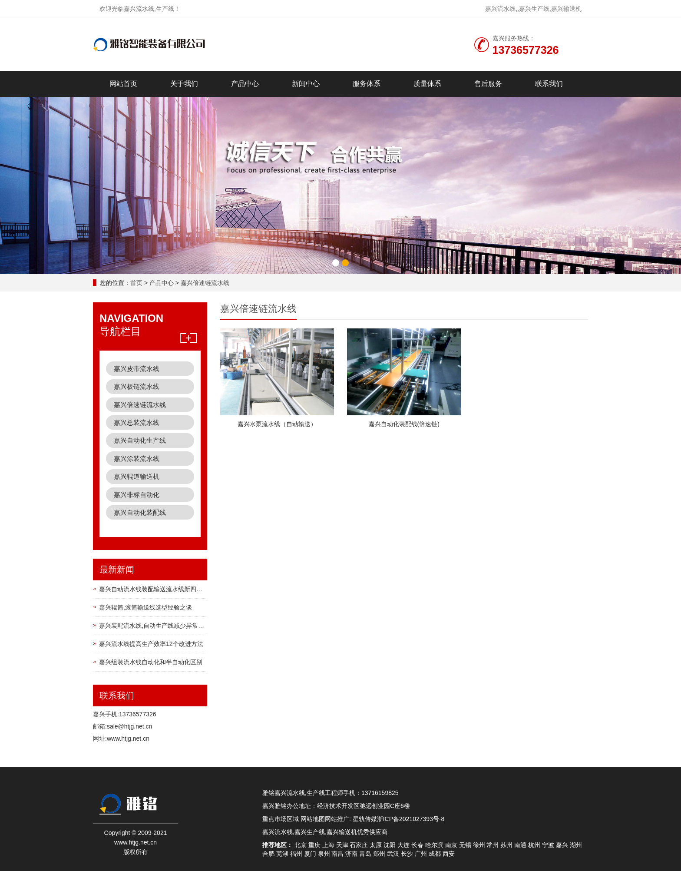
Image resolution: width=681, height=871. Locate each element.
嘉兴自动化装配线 (140, 512)
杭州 (534, 844)
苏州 (506, 844)
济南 (351, 853)
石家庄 (359, 844)
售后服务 (488, 83)
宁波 (548, 844)
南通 (520, 844)
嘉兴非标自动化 (136, 494)
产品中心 (245, 83)
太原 (376, 844)
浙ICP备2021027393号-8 (411, 818)
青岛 (365, 853)
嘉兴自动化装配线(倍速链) (404, 424)
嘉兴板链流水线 (136, 386)
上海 (328, 844)
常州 (492, 844)
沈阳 (389, 844)
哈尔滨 (434, 844)
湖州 (576, 844)
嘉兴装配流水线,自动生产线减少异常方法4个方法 (165, 625)
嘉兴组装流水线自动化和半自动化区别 (150, 662)
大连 (403, 844)
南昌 (337, 853)
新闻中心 (306, 83)
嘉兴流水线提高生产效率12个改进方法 (151, 643)
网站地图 (313, 818)
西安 (449, 853)
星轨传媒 (365, 818)
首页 (136, 282)
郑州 (379, 853)
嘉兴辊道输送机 (136, 476)
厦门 (310, 853)
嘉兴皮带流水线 (136, 368)
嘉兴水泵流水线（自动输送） (277, 424)
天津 (342, 844)
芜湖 (282, 853)
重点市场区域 (280, 818)
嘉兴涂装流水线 (136, 458)
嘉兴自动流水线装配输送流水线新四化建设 (157, 589)
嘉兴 (562, 844)
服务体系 (366, 83)
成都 (435, 853)
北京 (300, 844)
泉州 (324, 853)
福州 (296, 853)
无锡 (465, 844)
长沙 (407, 853)
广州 (421, 853)
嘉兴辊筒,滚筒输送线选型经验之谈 (145, 607)
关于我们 (184, 83)
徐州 (479, 844)
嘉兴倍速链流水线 (205, 282)
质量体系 (427, 83)
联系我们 (549, 83)
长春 (417, 844)
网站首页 (123, 83)
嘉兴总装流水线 (136, 422)
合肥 (268, 853)
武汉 (393, 853)
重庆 (314, 844)
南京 (451, 844)
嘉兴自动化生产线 (140, 440)
